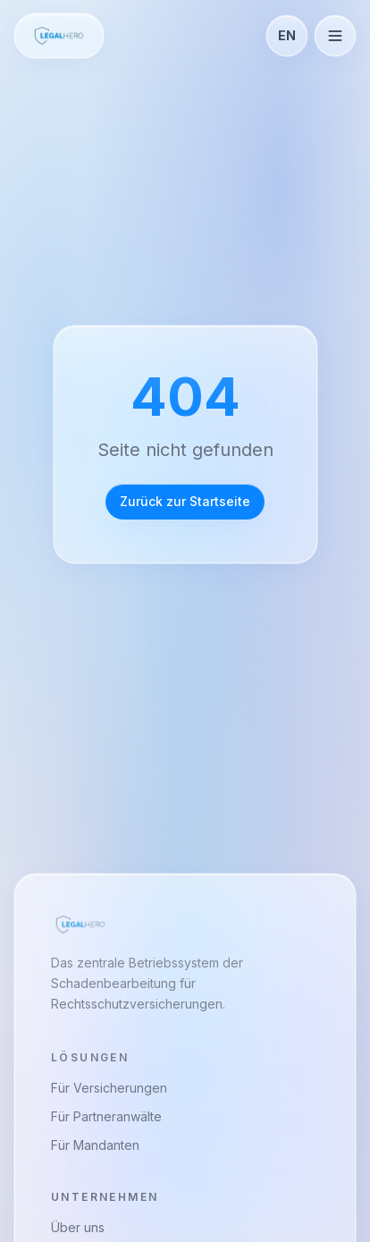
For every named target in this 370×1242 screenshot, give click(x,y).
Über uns (78, 1227)
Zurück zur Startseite (185, 501)
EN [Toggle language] (287, 35)
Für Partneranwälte (106, 1116)
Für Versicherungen (109, 1087)
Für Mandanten (95, 1145)
